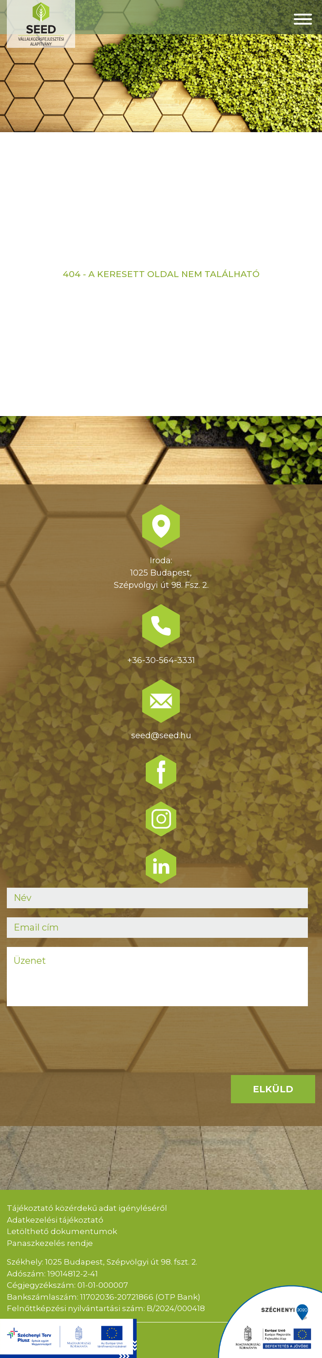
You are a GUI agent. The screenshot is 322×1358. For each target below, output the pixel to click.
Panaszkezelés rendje (50, 1243)
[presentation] (76, 1033)
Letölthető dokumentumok (62, 1231)
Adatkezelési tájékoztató (55, 1219)
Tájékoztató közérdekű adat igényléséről (87, 1208)
